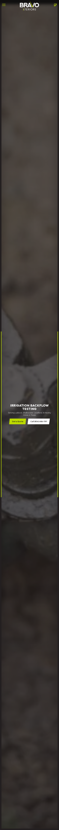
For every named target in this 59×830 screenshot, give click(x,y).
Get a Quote (17, 421)
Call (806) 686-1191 (38, 421)
